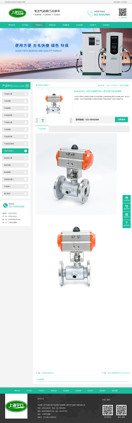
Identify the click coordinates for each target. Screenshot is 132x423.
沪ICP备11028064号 (49, 417)
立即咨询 (121, 120)
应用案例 (66, 25)
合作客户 (93, 25)
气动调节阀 (8, 136)
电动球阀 (7, 165)
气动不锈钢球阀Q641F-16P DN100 (118, 373)
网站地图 (117, 2)
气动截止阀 (8, 122)
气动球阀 (7, 101)
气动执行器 (8, 94)
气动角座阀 (8, 115)
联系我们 (106, 25)
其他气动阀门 (9, 151)
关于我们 (124, 2)
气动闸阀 (7, 129)
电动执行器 (8, 158)
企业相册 (79, 25)
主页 (108, 85)
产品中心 (39, 25)
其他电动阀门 (9, 179)
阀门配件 (7, 193)
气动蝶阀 (7, 108)
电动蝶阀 (7, 172)
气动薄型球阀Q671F (47, 373)
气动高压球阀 (9, 144)
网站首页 (12, 25)
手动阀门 (7, 186)
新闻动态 (52, 25)
